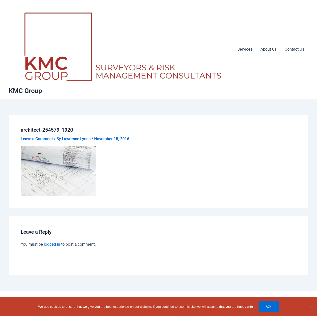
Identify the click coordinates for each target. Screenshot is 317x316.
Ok (268, 306)
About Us (268, 49)
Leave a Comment (37, 138)
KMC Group (25, 91)
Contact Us (294, 49)
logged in (52, 244)
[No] (310, 306)
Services (244, 49)
